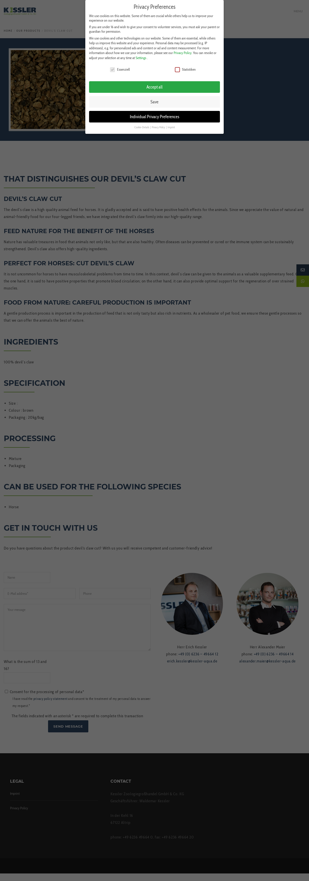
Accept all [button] (154, 86)
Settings (141, 57)
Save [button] (154, 101)
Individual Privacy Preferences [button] (154, 116)
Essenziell (120, 69)
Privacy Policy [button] (159, 127)
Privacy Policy (182, 52)
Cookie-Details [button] (142, 127)
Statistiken (185, 69)
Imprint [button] (171, 127)
